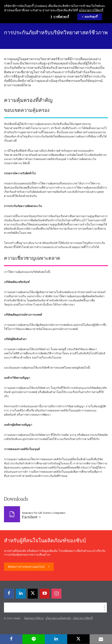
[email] (101, 639)
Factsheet (31, 517)
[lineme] (33, 639)
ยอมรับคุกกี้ (91, 16)
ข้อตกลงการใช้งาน (34, 618)
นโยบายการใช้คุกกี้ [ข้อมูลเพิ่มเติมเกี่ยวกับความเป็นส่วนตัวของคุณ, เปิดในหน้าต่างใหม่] (91, 10)
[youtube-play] (45, 594)
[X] (33, 594)
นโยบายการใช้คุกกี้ (83, 618)
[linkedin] (21, 594)
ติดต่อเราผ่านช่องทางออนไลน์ (26, 566)
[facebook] (9, 594)
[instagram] (56, 594)
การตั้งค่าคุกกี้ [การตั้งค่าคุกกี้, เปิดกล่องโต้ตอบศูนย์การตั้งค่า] (61, 16)
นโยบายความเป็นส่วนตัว (58, 618)
